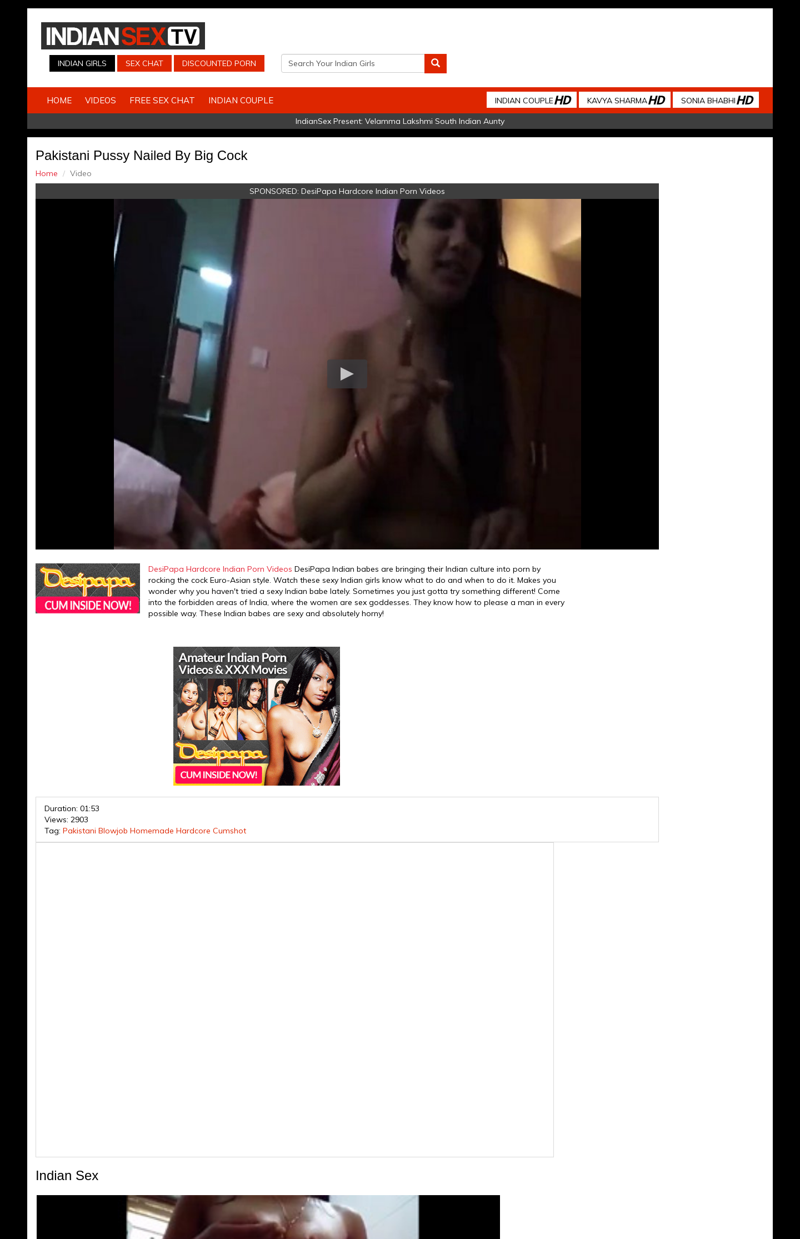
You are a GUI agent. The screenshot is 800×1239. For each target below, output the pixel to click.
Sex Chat (449, 36)
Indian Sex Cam (169, 1139)
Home (84, 76)
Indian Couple (266, 76)
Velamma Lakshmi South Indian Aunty (434, 97)
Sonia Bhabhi (691, 76)
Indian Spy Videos (237, 1139)
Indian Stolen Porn (310, 1139)
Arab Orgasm (508, 1139)
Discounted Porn (524, 36)
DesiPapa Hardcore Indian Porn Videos (310, 167)
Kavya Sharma (600, 76)
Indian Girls (387, 36)
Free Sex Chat (188, 76)
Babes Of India (450, 1139)
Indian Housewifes (383, 1139)
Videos (126, 76)
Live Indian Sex (633, 1139)
